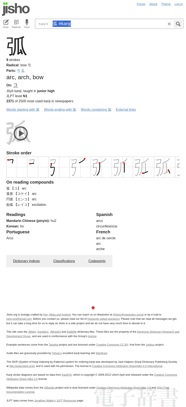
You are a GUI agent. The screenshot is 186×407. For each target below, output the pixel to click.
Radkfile (72, 331)
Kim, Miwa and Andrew (56, 314)
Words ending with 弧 (60, 109)
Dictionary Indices (26, 261)
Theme (166, 4)
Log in (179, 4)
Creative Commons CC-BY (112, 344)
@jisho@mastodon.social (128, 314)
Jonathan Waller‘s (45, 400)
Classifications (64, 261)
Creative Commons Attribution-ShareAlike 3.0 (123, 387)
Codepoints (97, 261)
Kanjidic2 (42, 331)
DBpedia (49, 387)
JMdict (32, 331)
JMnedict (55, 331)
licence (92, 336)
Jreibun (150, 344)
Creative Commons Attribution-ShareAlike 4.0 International (127, 366)
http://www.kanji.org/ (21, 366)
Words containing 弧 (96, 109)
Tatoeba (53, 344)
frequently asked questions (104, 318)
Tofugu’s (57, 353)
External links (126, 109)
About (153, 4)
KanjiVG (67, 374)
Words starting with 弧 (22, 109)
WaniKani (101, 353)
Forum (141, 4)
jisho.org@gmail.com (19, 318)
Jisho (16, 9)
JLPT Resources (66, 400)
